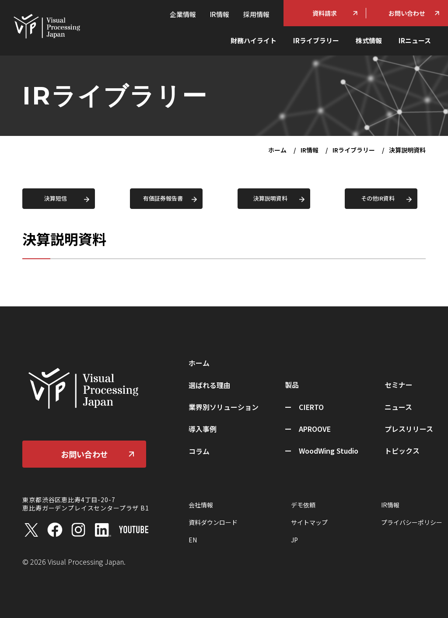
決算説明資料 (270, 198)
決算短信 (55, 198)
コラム (199, 451)
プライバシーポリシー (411, 522)
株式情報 (369, 40)
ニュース (398, 407)
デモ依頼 (303, 504)
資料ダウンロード (213, 522)
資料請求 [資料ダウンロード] (324, 13)
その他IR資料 (378, 198)
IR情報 (219, 14)
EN (193, 539)
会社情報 (201, 504)
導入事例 (203, 429)
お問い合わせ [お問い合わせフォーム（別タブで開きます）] (406, 13)
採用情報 (256, 14)
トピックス (402, 451)
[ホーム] (46, 25)
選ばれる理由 (210, 385)
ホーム (277, 149)
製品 (292, 385)
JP (294, 539)
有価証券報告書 (163, 198)
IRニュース (415, 40)
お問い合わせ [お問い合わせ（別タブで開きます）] (84, 454)
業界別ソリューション (224, 407)
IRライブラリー (316, 40)
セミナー (399, 385)
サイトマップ (309, 522)
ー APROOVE (308, 429)
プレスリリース (409, 429)
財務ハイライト (253, 40)
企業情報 (183, 14)
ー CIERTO (304, 407)
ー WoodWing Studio (321, 451)
